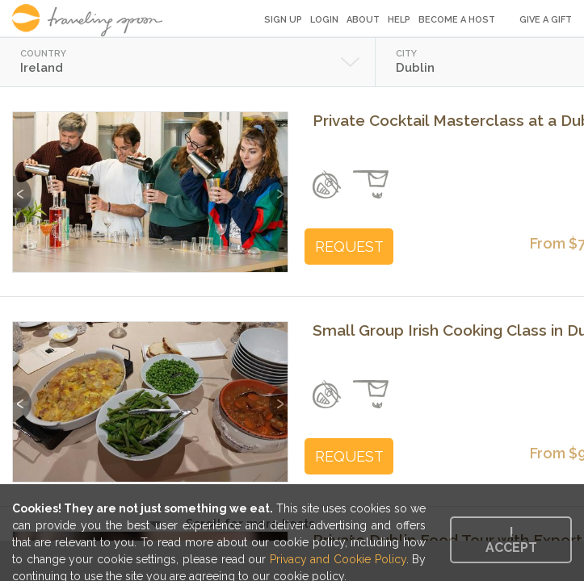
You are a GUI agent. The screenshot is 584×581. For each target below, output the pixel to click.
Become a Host (456, 20)
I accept (511, 540)
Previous (22, 186)
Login (324, 20)
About (363, 20)
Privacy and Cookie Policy (338, 559)
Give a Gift (545, 20)
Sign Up (283, 20)
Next (278, 186)
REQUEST (349, 246)
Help (399, 20)
